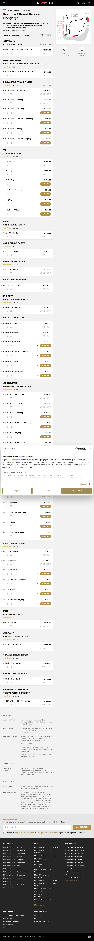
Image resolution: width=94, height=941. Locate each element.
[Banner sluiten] (91, 448)
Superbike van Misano (73, 860)
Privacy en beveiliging (42, 921)
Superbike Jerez (71, 869)
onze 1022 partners (15, 460)
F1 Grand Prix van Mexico (12, 878)
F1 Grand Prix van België (12, 857)
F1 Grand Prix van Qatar (12, 881)
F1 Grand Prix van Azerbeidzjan (15, 872)
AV (35, 918)
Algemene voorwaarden (24, 833)
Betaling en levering (11, 921)
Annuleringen (8, 924)
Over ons (37, 915)
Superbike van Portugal (74, 877)
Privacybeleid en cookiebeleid (48, 833)
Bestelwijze (7, 918)
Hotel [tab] (26, 35)
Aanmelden (82, 827)
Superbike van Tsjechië (74, 854)
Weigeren (17, 491)
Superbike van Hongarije (74, 850)
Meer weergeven (10, 887)
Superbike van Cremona (74, 866)
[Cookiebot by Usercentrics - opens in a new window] (77, 448)
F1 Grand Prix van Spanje (12, 869)
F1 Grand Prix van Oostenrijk (14, 854)
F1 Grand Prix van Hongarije (13, 860)
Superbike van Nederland (75, 847)
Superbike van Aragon (73, 857)
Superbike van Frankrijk (74, 863)
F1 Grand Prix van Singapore (14, 875)
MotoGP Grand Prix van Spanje (46, 847)
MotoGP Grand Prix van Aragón (46, 880)
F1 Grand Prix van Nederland (14, 863)
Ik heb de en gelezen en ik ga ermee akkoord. (46, 833)
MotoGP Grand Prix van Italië (45, 856)
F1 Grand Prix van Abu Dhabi (14, 884)
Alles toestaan (77, 491)
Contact (6, 928)
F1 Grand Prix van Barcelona (14, 850)
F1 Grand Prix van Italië (12, 866)
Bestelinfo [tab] (17, 35)
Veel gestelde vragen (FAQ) (13, 915)
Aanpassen (47, 491)
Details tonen (82, 484)
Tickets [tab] (6, 35)
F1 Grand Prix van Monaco (13, 847)
